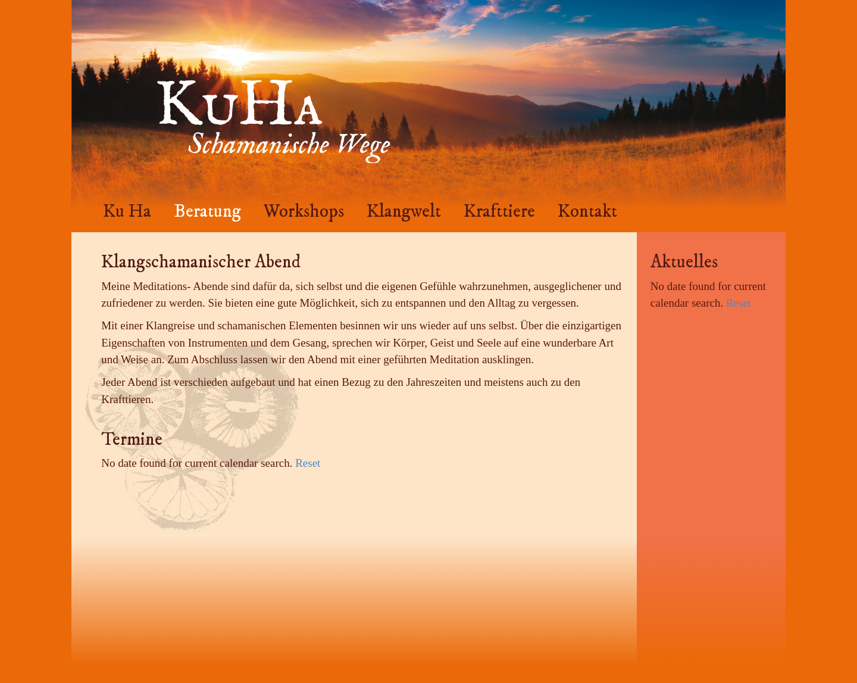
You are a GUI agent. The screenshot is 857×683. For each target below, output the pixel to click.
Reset (307, 463)
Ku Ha (127, 211)
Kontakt (587, 211)
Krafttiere (499, 211)
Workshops (304, 211)
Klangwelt (404, 211)
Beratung (207, 211)
